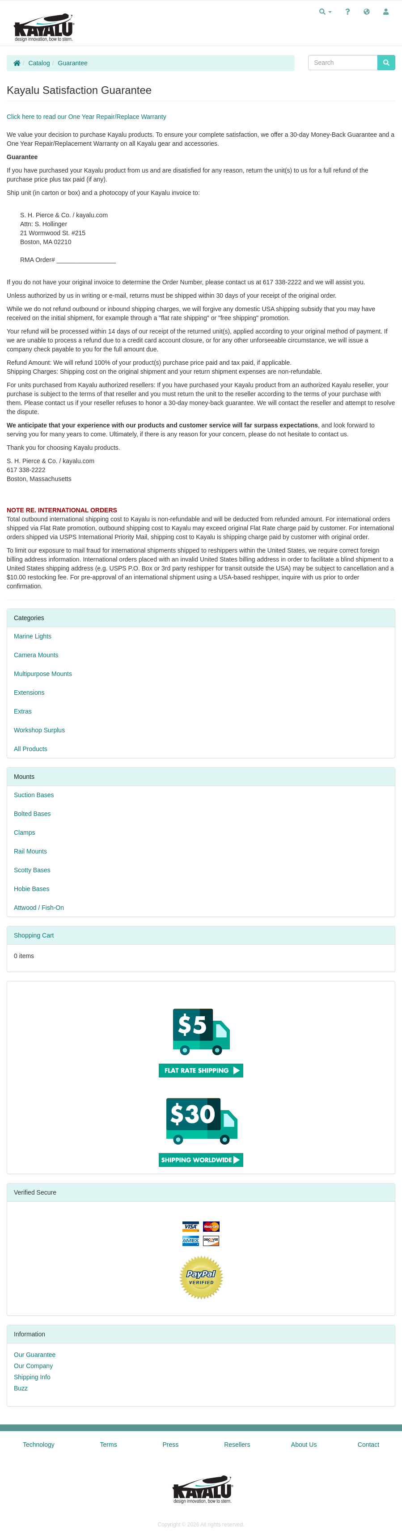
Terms (108, 1444)
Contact (368, 1444)
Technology (39, 1444)
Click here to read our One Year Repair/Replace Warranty (86, 116)
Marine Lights (32, 636)
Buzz (21, 1388)
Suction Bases (34, 795)
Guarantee (73, 63)
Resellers (237, 1444)
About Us (304, 1444)
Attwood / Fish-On (39, 907)
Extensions (29, 692)
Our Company (33, 1365)
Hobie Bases (31, 888)
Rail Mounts (30, 851)
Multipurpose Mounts (43, 673)
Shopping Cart (34, 935)
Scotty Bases (32, 870)
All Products (30, 748)
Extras (23, 711)
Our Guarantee (34, 1354)
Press (171, 1444)
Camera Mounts (36, 655)
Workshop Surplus (39, 730)
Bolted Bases (32, 813)
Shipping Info (32, 1377)
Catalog (39, 63)
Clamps (24, 832)
